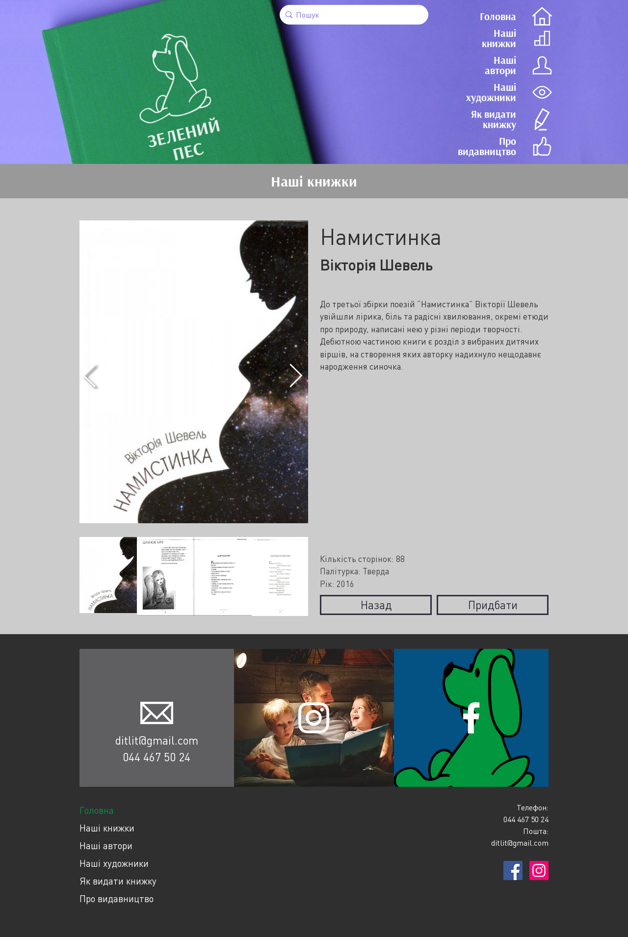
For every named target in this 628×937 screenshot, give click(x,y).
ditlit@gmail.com (156, 740)
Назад (376, 605)
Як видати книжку (118, 880)
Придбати (493, 605)
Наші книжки (106, 827)
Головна (96, 810)
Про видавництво (116, 898)
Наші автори (105, 845)
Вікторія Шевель (376, 265)
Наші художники (114, 863)
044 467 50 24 (156, 757)
